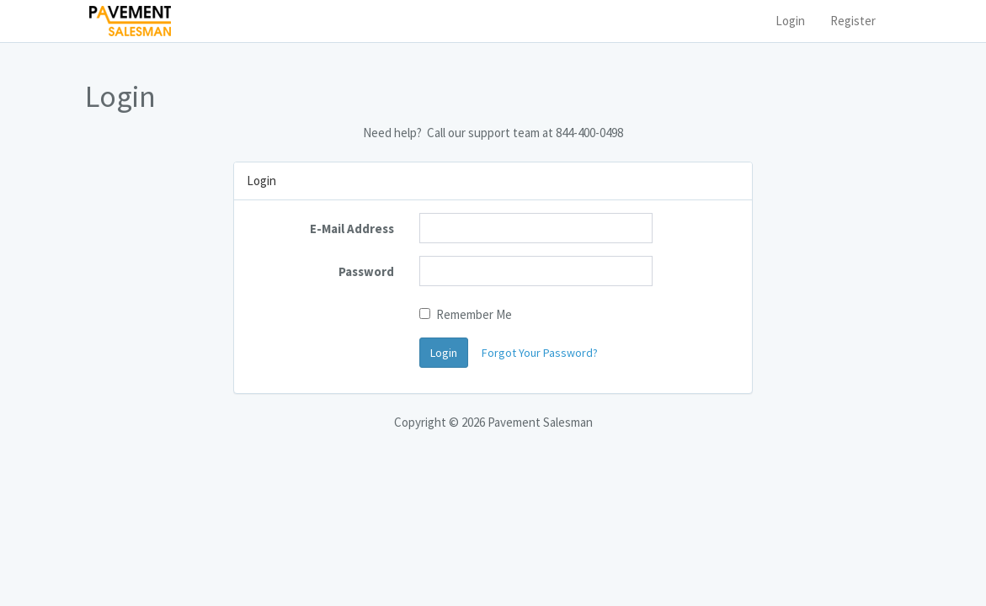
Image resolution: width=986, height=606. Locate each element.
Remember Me (465, 314)
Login (790, 21)
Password (366, 271)
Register (853, 21)
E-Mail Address (352, 229)
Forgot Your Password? (540, 352)
